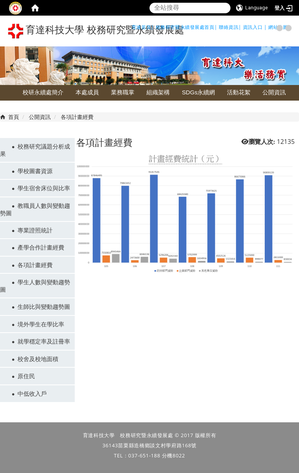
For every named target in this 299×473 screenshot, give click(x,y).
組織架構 (158, 92)
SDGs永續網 (198, 92)
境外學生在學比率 (41, 324)
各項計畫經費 (35, 265)
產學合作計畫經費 (41, 247)
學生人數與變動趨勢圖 (35, 285)
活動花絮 (238, 92)
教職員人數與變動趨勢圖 (35, 209)
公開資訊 (274, 92)
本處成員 (87, 92)
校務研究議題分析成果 (35, 150)
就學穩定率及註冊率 (44, 341)
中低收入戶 (32, 393)
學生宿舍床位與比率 (44, 188)
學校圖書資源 (35, 171)
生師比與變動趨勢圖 (44, 306)
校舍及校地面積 (38, 359)
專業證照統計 (35, 230)
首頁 (13, 116)
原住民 (26, 376)
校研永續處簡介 (43, 92)
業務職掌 (122, 92)
